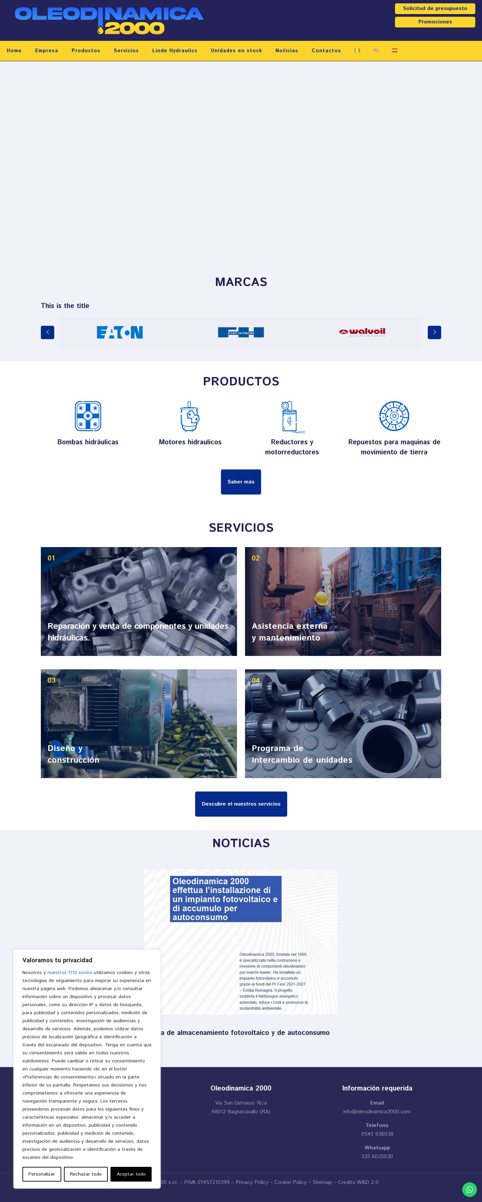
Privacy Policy (252, 1182)
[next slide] (434, 332)
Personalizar (41, 1174)
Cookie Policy (290, 1182)
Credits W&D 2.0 (358, 1182)
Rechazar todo (86, 1174)
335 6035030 (377, 1156)
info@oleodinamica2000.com (377, 1112)
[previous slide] (47, 332)
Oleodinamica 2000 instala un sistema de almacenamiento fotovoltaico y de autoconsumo (187, 1033)
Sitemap (322, 1182)
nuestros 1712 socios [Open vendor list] (70, 972)
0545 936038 (377, 1134)
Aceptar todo (131, 1174)
